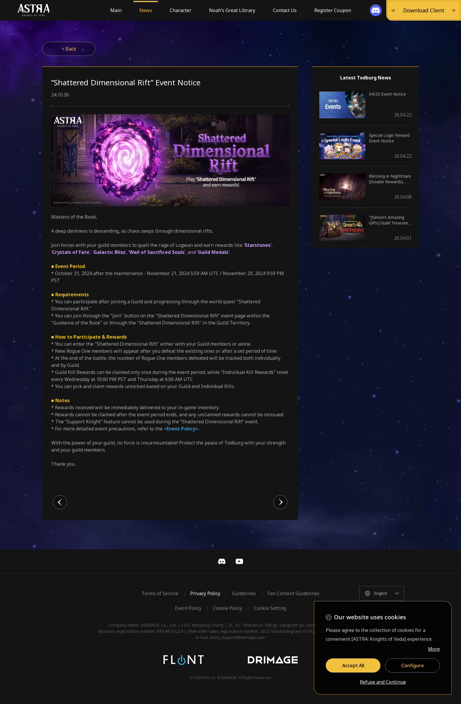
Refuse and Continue (383, 682)
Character (180, 10)
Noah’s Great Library (232, 10)
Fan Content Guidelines (293, 593)
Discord (221, 561)
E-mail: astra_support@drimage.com (230, 637)
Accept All (353, 665)
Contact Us (285, 10)
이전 (60, 502)
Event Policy (188, 608)
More (434, 649)
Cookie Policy (227, 608)
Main (116, 10)
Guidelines (244, 593)
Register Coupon (332, 10)
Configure (412, 665)
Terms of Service (160, 593)
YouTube (239, 561)
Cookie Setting (270, 608)
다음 (280, 502)
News (145, 10)
